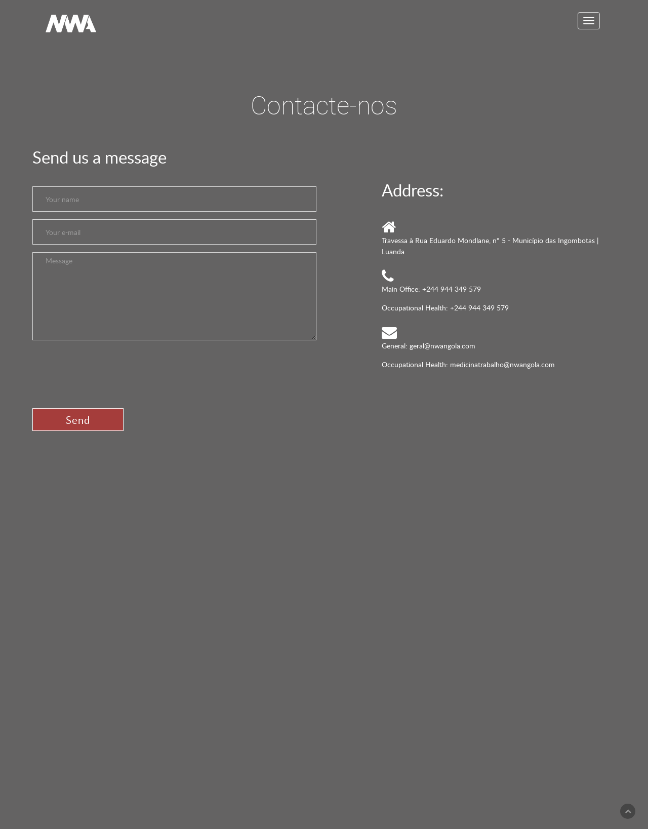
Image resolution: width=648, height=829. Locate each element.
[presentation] (109, 370)
